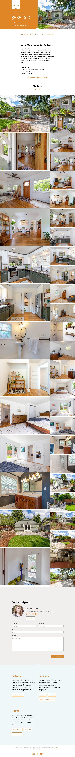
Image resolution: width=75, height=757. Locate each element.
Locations (16, 734)
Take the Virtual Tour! (37, 78)
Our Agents (17, 729)
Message (14, 635)
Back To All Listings (20, 25)
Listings (16, 676)
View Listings (18, 694)
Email (13, 629)
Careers (28, 729)
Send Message (57, 656)
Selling (51, 694)
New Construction (47, 699)
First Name (14, 623)
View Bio (30, 618)
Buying (42, 694)
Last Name (41, 623)
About (15, 710)
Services (44, 676)
